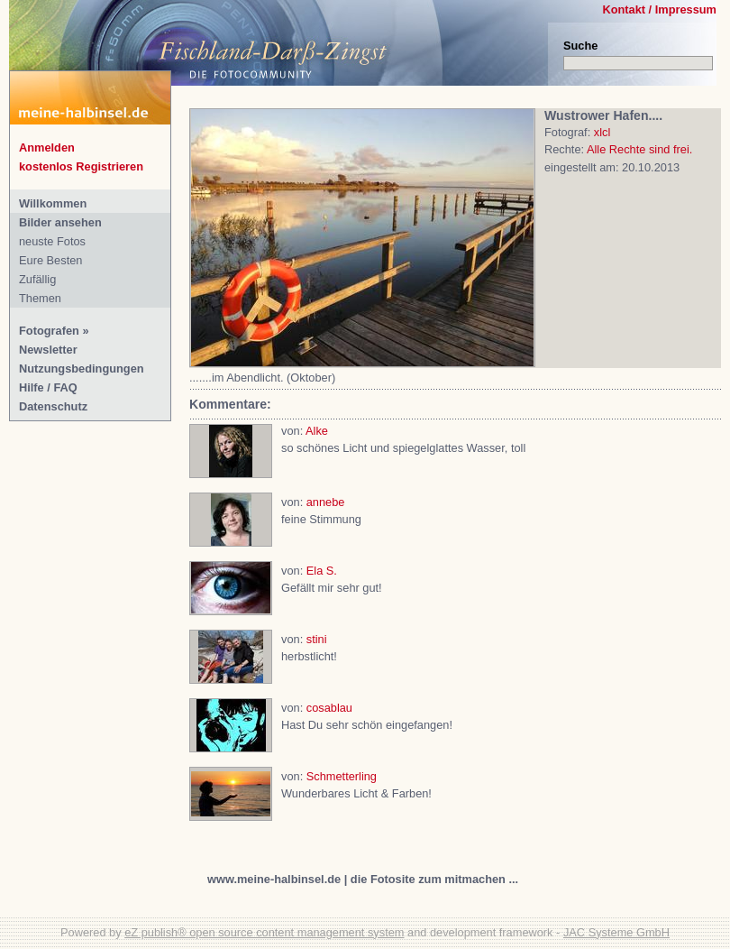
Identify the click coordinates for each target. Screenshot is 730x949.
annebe (325, 502)
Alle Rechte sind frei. (639, 149)
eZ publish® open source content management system (264, 932)
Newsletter (48, 349)
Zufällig (37, 279)
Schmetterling (341, 776)
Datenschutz (53, 406)
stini (316, 639)
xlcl (602, 132)
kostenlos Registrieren (81, 166)
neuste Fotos (52, 241)
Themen (40, 298)
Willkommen (53, 203)
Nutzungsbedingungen (81, 368)
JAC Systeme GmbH (616, 932)
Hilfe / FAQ (48, 387)
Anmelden (47, 147)
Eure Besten (50, 260)
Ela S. (321, 570)
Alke (317, 431)
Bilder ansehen (60, 222)
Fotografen (49, 330)
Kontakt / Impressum (659, 9)
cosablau (329, 707)
